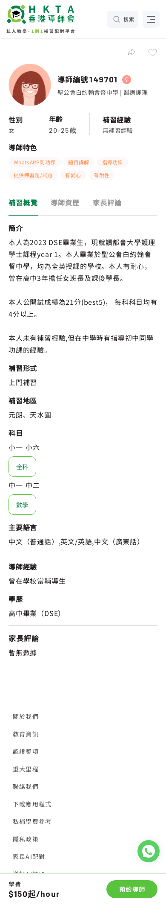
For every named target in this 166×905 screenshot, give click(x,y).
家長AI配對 (29, 856)
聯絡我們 (26, 786)
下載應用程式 (32, 804)
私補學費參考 (32, 821)
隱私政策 (26, 839)
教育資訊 (26, 734)
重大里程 (26, 769)
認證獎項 (26, 751)
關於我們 (26, 716)
